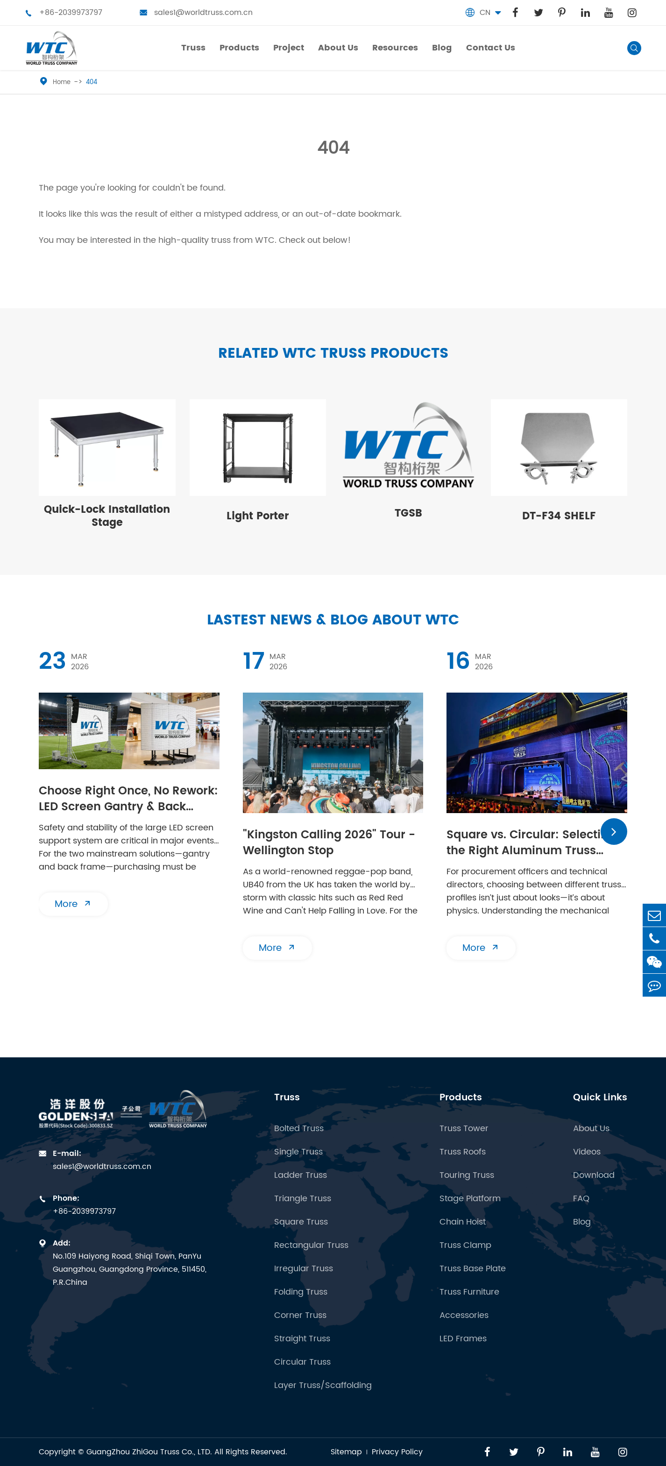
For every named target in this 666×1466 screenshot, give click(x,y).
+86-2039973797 (63, 13)
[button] (614, 831)
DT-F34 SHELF (559, 516)
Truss (287, 1097)
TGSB (408, 513)
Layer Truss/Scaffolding (323, 1385)
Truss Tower (464, 1128)
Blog (582, 1222)
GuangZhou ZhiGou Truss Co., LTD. (149, 1452)
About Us (591, 1128)
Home (62, 82)
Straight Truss (302, 1339)
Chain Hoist (462, 1222)
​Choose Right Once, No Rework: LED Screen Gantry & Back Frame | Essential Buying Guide (128, 800)
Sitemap (346, 1452)
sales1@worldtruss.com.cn (196, 13)
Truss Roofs (462, 1152)
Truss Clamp (465, 1245)
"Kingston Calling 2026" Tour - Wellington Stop (329, 843)
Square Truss (301, 1222)
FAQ (581, 1199)
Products (460, 1097)
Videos (587, 1152)
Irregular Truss (303, 1269)
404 (91, 82)
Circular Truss (302, 1362)
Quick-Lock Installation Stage (107, 516)
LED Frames (463, 1339)
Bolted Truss (299, 1128)
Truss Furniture (469, 1292)
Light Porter (258, 516)
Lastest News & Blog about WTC (333, 620)
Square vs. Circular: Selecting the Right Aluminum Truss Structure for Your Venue (531, 844)
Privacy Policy (397, 1452)
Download (594, 1175)
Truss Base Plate (472, 1269)
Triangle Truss (302, 1199)
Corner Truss (300, 1315)
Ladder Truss (300, 1175)
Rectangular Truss (311, 1245)
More (73, 904)
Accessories (464, 1315)
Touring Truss (466, 1175)
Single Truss (298, 1152)
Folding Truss (300, 1292)
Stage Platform (470, 1199)
